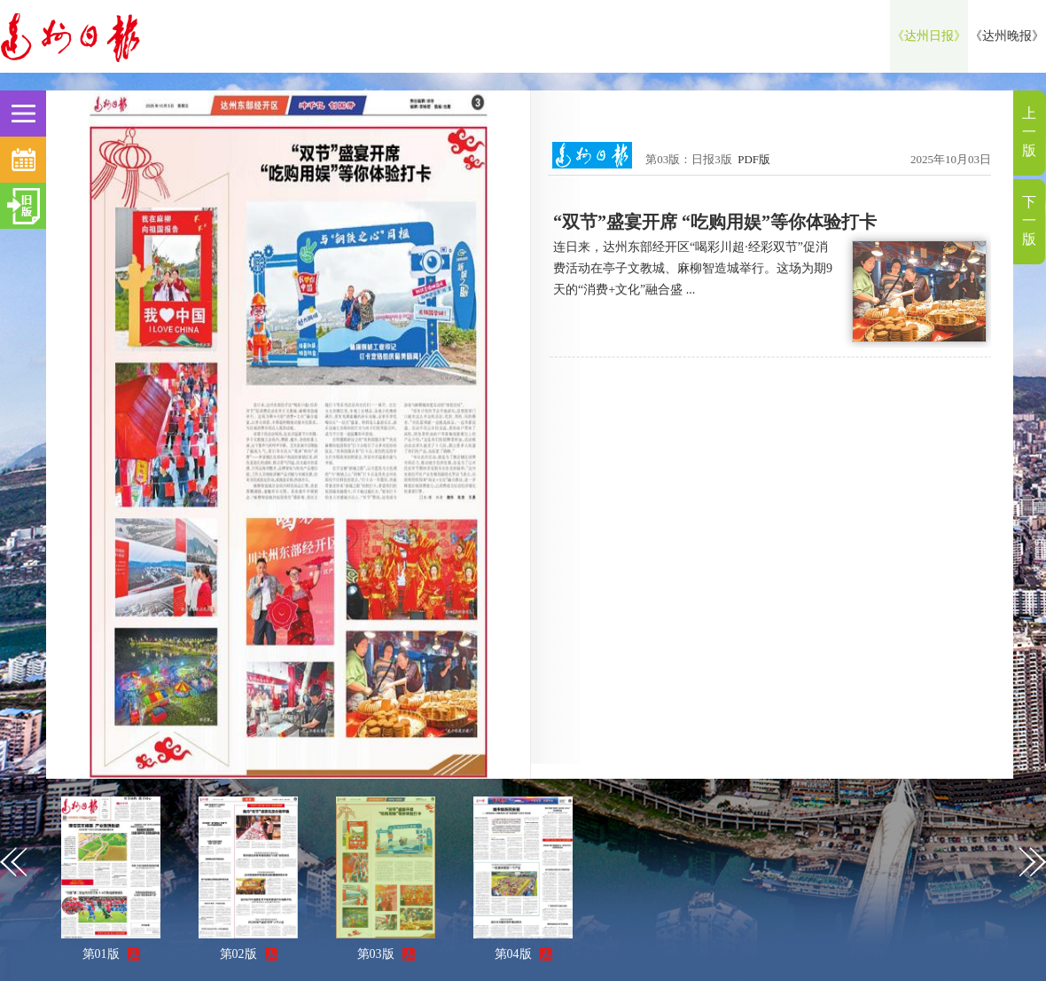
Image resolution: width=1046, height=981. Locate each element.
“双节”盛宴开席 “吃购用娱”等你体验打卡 (715, 222)
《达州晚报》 (1007, 36)
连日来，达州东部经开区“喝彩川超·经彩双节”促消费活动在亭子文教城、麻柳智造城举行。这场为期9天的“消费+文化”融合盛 (692, 268)
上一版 (1029, 132)
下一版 (1029, 220)
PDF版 (754, 159)
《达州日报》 (929, 36)
